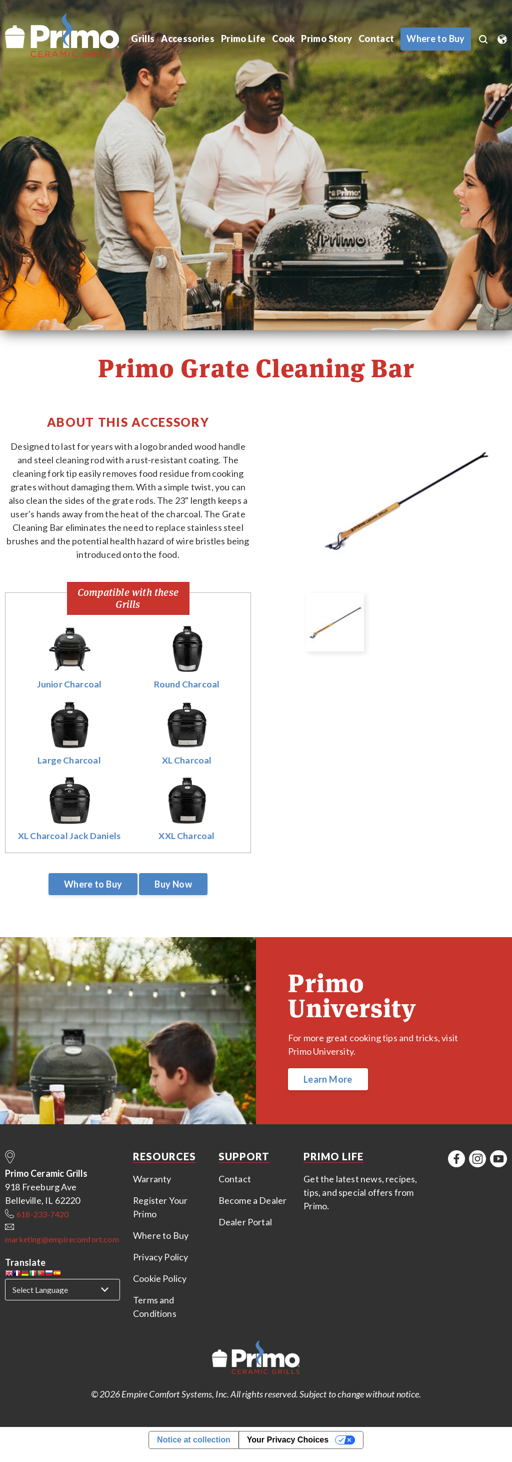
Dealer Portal (245, 1222)
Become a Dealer (252, 1200)
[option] (405, 500)
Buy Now (173, 884)
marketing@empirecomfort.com (62, 1239)
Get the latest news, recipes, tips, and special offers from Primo (360, 1193)
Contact (375, 39)
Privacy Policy (160, 1257)
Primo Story (325, 39)
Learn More (328, 1079)
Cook (281, 39)
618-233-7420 (42, 1214)
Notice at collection (193, 1440)
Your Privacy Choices (287, 1440)
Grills (143, 39)
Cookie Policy (159, 1278)
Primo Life (242, 39)
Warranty (152, 1179)
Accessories (188, 39)
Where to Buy (93, 884)
